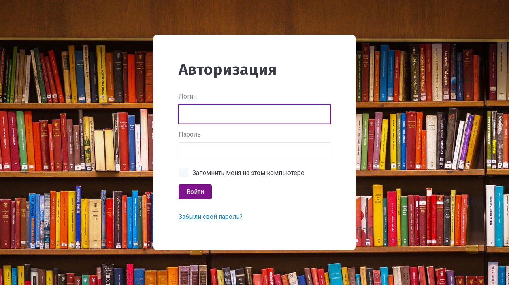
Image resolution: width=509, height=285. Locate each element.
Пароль (190, 134)
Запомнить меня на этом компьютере (248, 173)
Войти (195, 192)
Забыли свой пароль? (211, 216)
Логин (188, 96)
